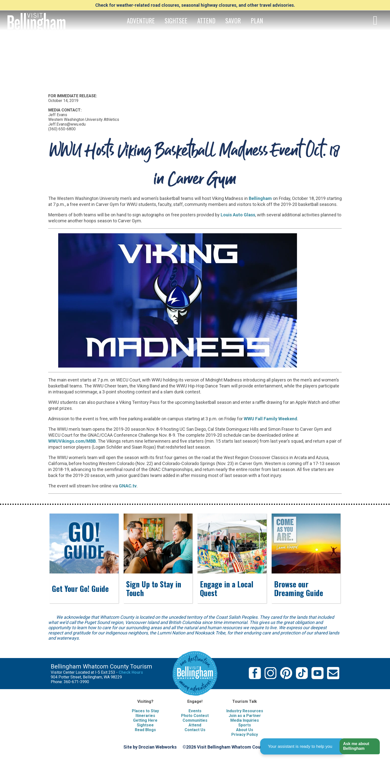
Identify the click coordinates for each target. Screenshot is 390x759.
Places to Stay (145, 711)
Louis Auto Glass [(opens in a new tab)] (238, 214)
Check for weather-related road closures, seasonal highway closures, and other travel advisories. (195, 5)
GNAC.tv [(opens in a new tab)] (128, 485)
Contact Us (195, 729)
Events (195, 711)
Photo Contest (195, 715)
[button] (359, 746)
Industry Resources (244, 711)
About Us (244, 729)
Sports (244, 725)
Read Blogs (145, 729)
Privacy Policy (244, 734)
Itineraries (145, 715)
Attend (195, 725)
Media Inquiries (244, 720)
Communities (195, 720)
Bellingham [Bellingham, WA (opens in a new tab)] (260, 198)
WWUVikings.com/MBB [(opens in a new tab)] (72, 441)
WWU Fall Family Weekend (270, 418)
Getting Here (145, 720)
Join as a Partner (245, 715)
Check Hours (131, 672)
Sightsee (145, 725)
